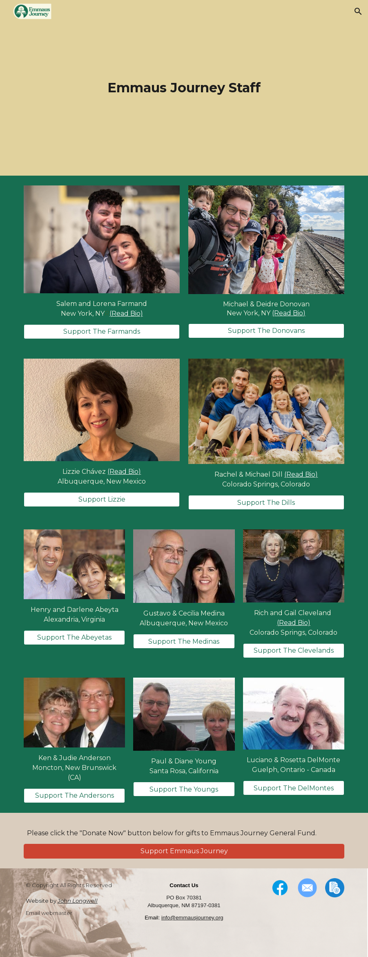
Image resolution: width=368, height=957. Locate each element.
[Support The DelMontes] (293, 788)
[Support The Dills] (266, 502)
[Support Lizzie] (101, 499)
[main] (184, 88)
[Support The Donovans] (266, 330)
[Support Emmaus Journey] (184, 851)
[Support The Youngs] (184, 789)
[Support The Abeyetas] (74, 637)
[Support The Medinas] (184, 641)
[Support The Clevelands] (293, 650)
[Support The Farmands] (101, 331)
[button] (358, 11)
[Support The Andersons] (74, 795)
